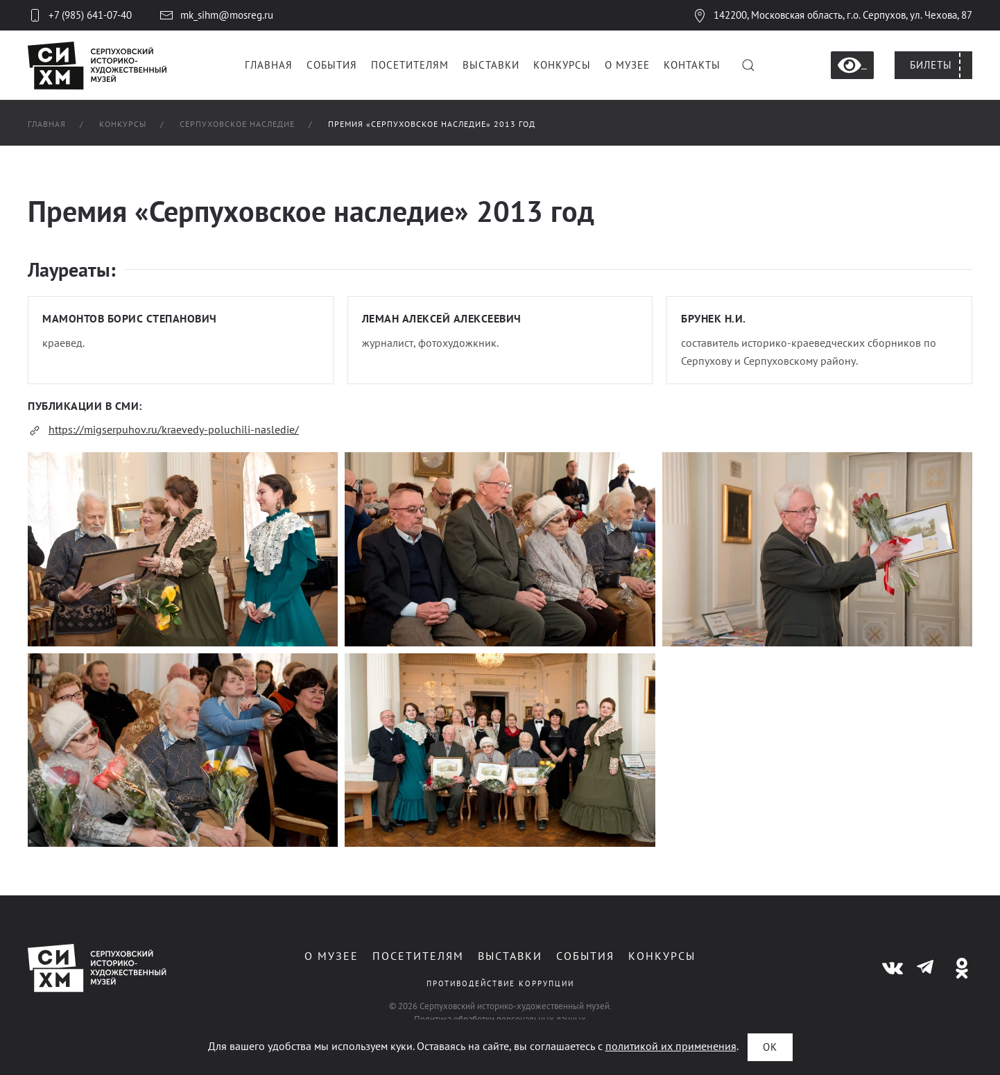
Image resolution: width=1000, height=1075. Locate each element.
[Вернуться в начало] (97, 65)
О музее (329, 956)
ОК (770, 1047)
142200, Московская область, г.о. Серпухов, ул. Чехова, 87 (832, 15)
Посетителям (416, 956)
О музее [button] (627, 64)
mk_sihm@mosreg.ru (216, 15)
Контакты (692, 64)
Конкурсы (659, 956)
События (332, 64)
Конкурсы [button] (562, 64)
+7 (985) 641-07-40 (80, 15)
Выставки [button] (491, 64)
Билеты (931, 64)
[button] (748, 65)
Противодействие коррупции (497, 983)
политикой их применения (670, 1046)
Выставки (508, 956)
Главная (269, 64)
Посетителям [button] (410, 64)
